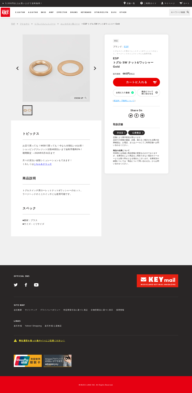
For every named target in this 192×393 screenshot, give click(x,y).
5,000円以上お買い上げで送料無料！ (24, 3)
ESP (126, 46)
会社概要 (18, 310)
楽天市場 (18, 326)
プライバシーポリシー (50, 310)
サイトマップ (31, 310)
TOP (13, 24)
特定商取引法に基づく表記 (75, 310)
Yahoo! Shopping (33, 326)
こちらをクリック (43, 164)
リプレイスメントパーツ (45, 24)
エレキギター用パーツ (70, 24)
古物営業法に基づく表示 (102, 310)
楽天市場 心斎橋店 (53, 326)
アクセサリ (25, 24)
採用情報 (120, 310)
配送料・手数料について (124, 101)
